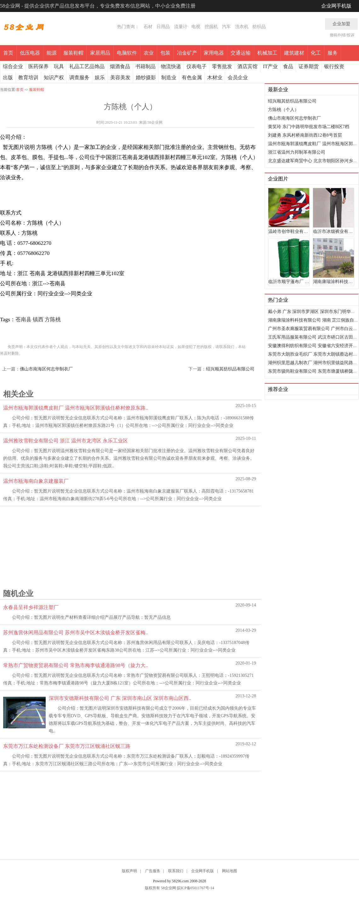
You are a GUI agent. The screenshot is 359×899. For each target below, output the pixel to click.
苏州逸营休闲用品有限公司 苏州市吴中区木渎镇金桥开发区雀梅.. (75, 632)
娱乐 (100, 77)
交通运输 (241, 53)
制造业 (168, 77)
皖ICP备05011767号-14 (195, 888)
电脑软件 (127, 53)
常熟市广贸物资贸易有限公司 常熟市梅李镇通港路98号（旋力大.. (75, 665)
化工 (316, 53)
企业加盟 (341, 23)
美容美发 (120, 77)
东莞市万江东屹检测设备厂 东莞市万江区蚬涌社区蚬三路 (66, 746)
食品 (288, 66)
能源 (52, 53)
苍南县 (23, 319)
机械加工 (267, 53)
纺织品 (259, 26)
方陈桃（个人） (283, 109)
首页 (8, 53)
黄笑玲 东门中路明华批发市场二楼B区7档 (308, 126)
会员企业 (238, 77)
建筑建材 (294, 53)
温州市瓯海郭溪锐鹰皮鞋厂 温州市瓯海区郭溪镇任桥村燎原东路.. (75, 408)
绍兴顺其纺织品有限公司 (230, 369)
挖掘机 (211, 26)
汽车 (226, 26)
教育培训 (28, 77)
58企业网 (168, 888)
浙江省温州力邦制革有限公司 (296, 152)
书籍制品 (145, 66)
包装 (165, 53)
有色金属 (192, 77)
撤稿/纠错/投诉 (342, 35)
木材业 (214, 77)
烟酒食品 (120, 66)
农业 (149, 53)
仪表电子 (196, 66)
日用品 (163, 26)
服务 (333, 53)
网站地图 (229, 871)
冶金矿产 (187, 53)
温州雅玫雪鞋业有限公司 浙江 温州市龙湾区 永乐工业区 (65, 440)
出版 (8, 77)
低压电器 (30, 53)
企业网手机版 (336, 6)
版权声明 (129, 871)
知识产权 (54, 77)
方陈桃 (53, 319)
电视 (195, 26)
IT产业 (270, 66)
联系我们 (175, 871)
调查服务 (79, 77)
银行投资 (334, 66)
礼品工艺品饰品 (87, 66)
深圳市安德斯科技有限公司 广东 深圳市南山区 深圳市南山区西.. (120, 698)
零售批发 (222, 66)
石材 (148, 26)
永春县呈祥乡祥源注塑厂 (31, 607)
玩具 (59, 66)
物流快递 (171, 66)
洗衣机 (241, 26)
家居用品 (100, 53)
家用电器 (214, 53)
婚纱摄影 (146, 77)
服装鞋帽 (73, 53)
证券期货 (309, 66)
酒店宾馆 (247, 66)
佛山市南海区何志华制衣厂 (46, 369)
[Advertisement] (126, 545)
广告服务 (152, 871)
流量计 (180, 26)
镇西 (38, 319)
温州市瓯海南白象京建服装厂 (36, 481)
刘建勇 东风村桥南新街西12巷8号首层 (305, 135)
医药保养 (38, 66)
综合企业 (13, 66)
